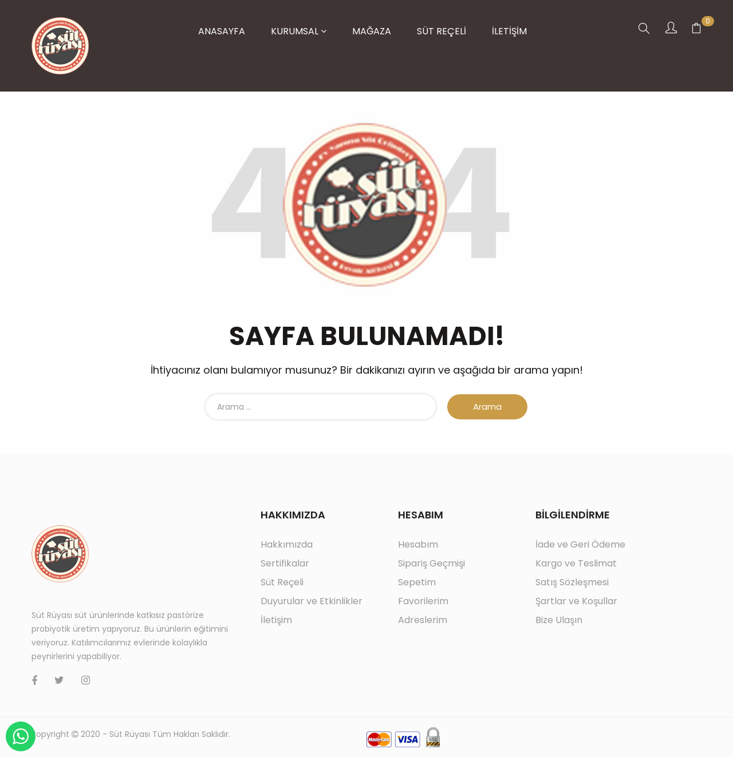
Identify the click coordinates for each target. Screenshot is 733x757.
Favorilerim (423, 601)
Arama (487, 407)
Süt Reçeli (282, 582)
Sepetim (417, 582)
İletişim (276, 620)
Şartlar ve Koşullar (576, 601)
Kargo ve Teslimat (576, 563)
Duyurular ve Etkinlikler (311, 601)
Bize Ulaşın (558, 620)
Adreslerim (422, 620)
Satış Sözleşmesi (572, 582)
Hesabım (418, 544)
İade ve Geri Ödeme (580, 544)
